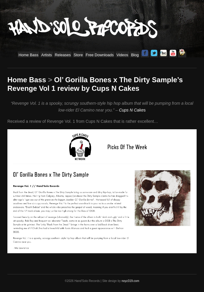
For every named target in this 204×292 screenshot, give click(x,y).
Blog (135, 55)
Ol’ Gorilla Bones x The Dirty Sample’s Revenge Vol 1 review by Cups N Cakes (95, 84)
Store (78, 55)
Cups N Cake (131, 110)
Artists (46, 55)
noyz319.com (130, 281)
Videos (122, 55)
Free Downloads (100, 55)
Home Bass (28, 55)
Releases (63, 55)
